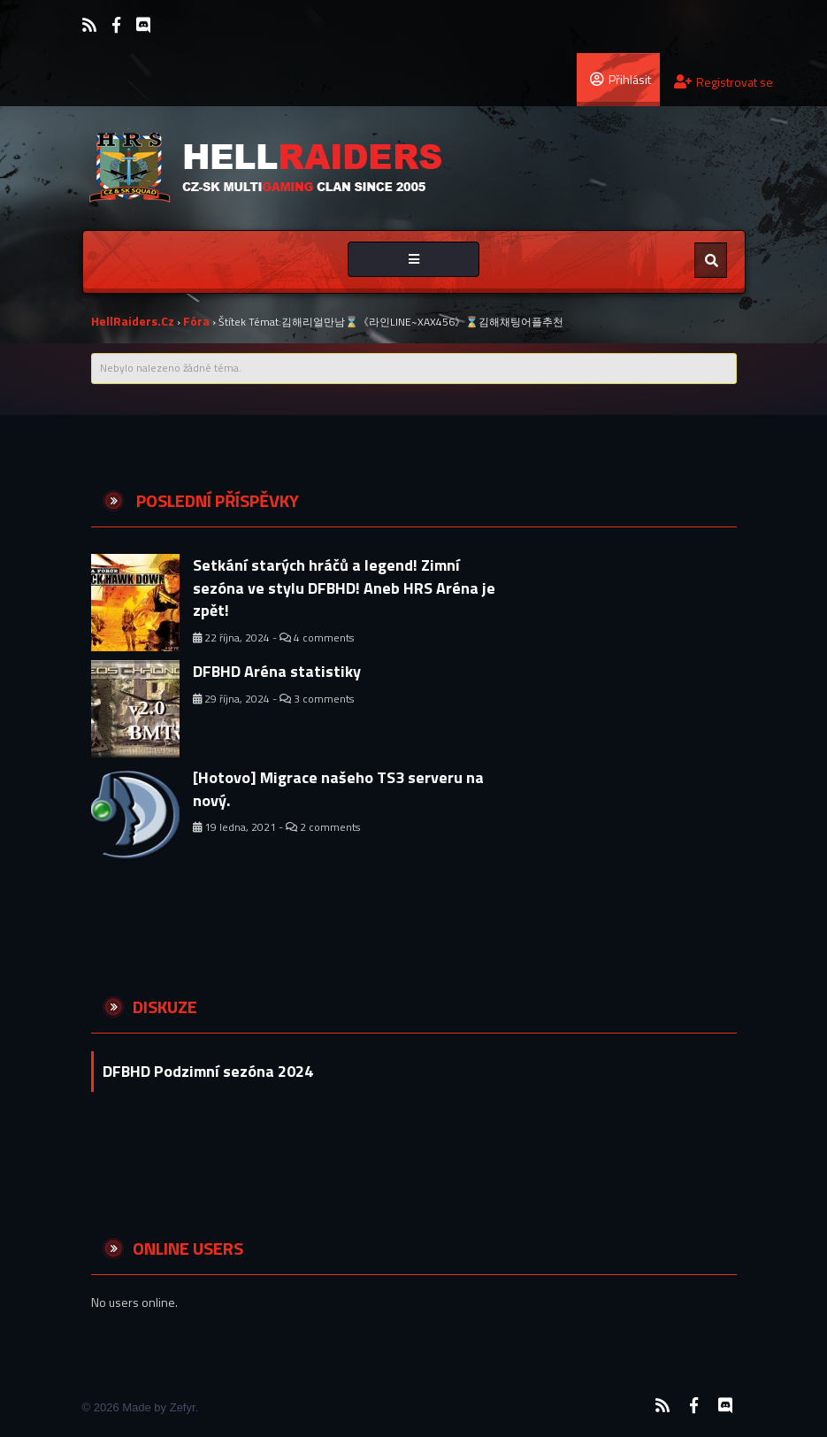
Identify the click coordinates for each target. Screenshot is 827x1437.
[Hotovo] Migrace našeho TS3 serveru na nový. (338, 788)
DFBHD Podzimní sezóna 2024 (208, 1071)
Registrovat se (723, 82)
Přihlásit (620, 78)
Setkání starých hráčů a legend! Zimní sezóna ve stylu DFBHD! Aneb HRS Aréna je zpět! (344, 587)
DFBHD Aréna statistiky (277, 671)
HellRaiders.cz (132, 320)
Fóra (196, 320)
